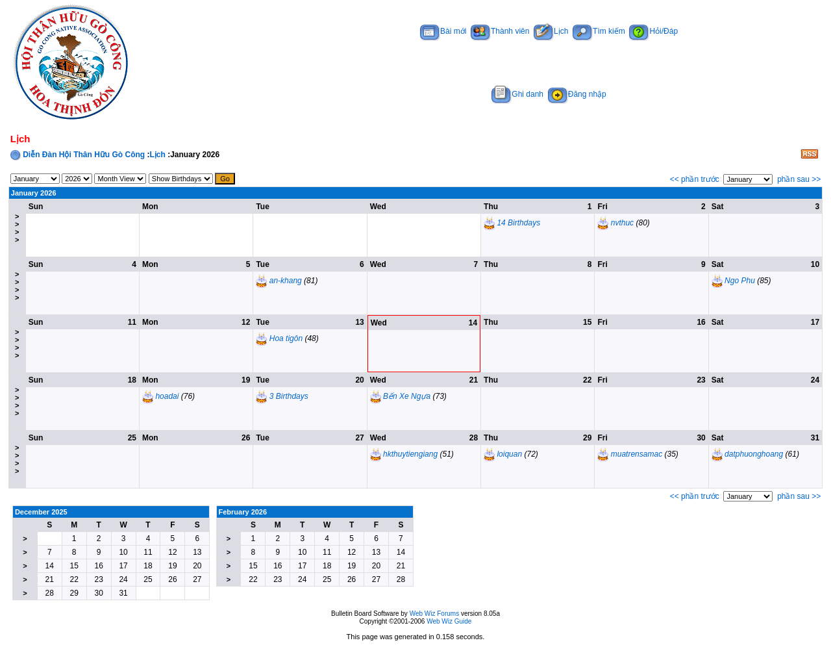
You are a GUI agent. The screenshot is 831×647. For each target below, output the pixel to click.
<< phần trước (694, 179)
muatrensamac (636, 454)
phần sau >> (799, 179)
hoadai (167, 396)
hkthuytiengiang (410, 454)
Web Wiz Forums (435, 613)
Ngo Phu (740, 280)
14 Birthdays (518, 222)
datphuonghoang (754, 454)
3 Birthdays (288, 396)
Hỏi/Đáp (653, 31)
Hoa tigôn (286, 338)
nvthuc (622, 222)
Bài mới (443, 31)
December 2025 (41, 512)
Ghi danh (517, 94)
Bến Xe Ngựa (406, 396)
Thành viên (500, 31)
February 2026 (243, 512)
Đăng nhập (577, 94)
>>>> (17, 228)
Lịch (551, 31)
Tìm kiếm (599, 31)
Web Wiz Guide (449, 621)
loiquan (509, 454)
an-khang (285, 280)
